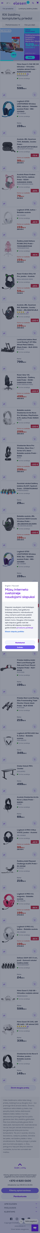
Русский (15, 586)
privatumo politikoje (25, 628)
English (8, 586)
